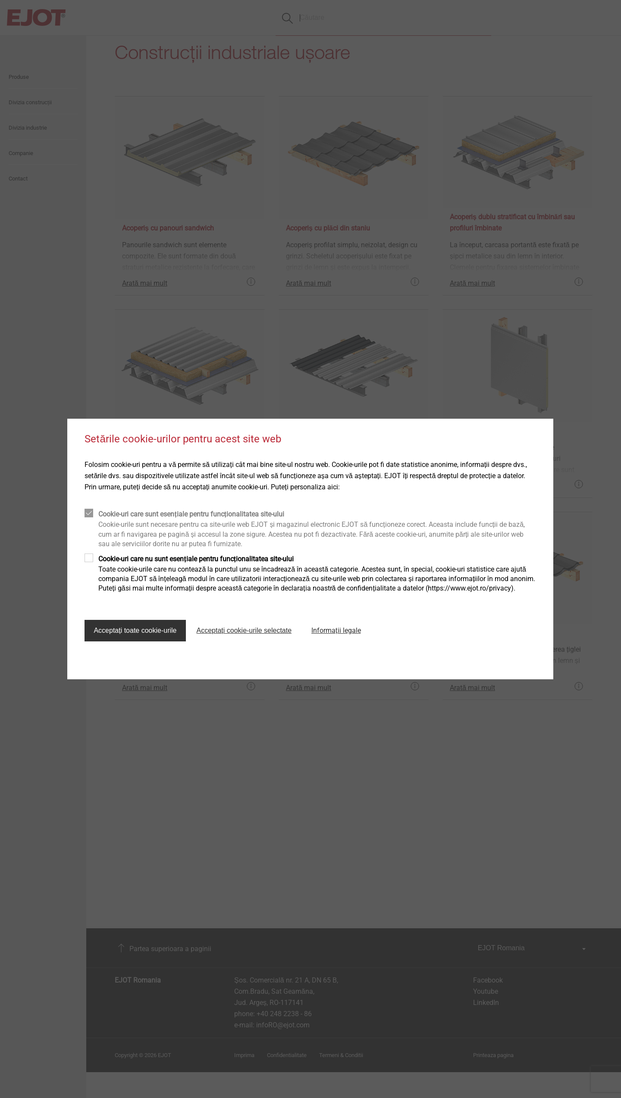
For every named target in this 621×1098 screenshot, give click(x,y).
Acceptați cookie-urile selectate (244, 630)
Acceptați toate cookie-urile (135, 630)
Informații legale (336, 630)
